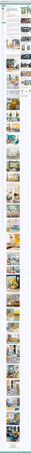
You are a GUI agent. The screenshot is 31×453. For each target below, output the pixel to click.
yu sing (2, 227)
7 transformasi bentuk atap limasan (24, 59)
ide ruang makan (3, 114)
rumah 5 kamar (3, 149)
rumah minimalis (3, 189)
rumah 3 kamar (3, 145)
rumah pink (3, 193)
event (2, 109)
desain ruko (3, 92)
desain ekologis (3, 58)
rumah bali (3, 157)
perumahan (3, 131)
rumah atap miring (3, 155)
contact (2, 37)
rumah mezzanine (3, 188)
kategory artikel (3, 118)
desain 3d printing (3, 40)
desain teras (3, 104)
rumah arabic (3, 151)
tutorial (2, 224)
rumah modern (3, 190)
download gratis (3, 107)
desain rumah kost (3, 94)
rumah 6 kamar (3, 150)
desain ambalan (3, 41)
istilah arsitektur (3, 115)
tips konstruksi (3, 223)
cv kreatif (3, 38)
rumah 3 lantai (3, 146)
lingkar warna (3, 122)
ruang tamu (3, 139)
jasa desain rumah (3, 116)
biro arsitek (3, 34)
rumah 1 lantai (3, 141)
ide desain (3, 113)
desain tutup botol (3, 105)
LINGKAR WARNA (4, 1)
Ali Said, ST (3, 9)
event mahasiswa (3, 110)
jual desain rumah (3, 117)
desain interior (8, 7)
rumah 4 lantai (3, 148)
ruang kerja (3, 138)
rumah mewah (3, 187)
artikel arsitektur (3, 32)
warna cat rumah (15, 7)
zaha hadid (3, 228)
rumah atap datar (3, 152)
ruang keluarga (11, 7)
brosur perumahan (3, 35)
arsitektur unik (3, 31)
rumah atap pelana (3, 156)
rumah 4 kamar (3, 147)
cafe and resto (3, 36)
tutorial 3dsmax (3, 225)
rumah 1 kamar (3, 140)
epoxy (2, 108)
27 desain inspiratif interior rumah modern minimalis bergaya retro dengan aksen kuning (12, 10)
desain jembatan (3, 64)
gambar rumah (3, 111)
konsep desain (3, 119)
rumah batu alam (3, 158)
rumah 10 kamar (3, 142)
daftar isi (2, 39)
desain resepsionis (3, 91)
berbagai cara (3, 33)
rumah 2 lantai (3, 144)
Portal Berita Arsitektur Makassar (3, 133)
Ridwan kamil (3, 136)
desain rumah (3, 93)
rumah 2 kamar (3, 143)
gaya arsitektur (3, 112)
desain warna (3, 106)
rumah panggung (3, 192)
